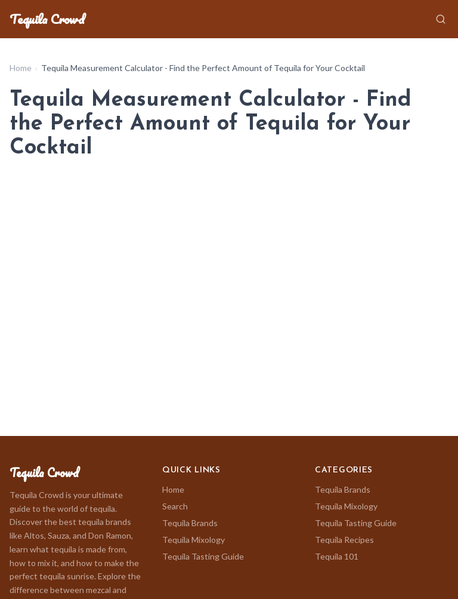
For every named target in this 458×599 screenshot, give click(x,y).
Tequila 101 (336, 556)
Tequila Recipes (344, 540)
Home (21, 68)
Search (175, 506)
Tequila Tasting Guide (203, 556)
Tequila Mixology (193, 540)
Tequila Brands (190, 523)
